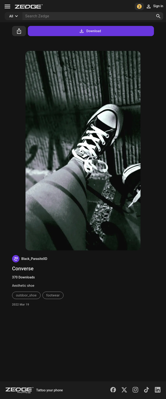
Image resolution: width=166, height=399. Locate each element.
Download (90, 31)
